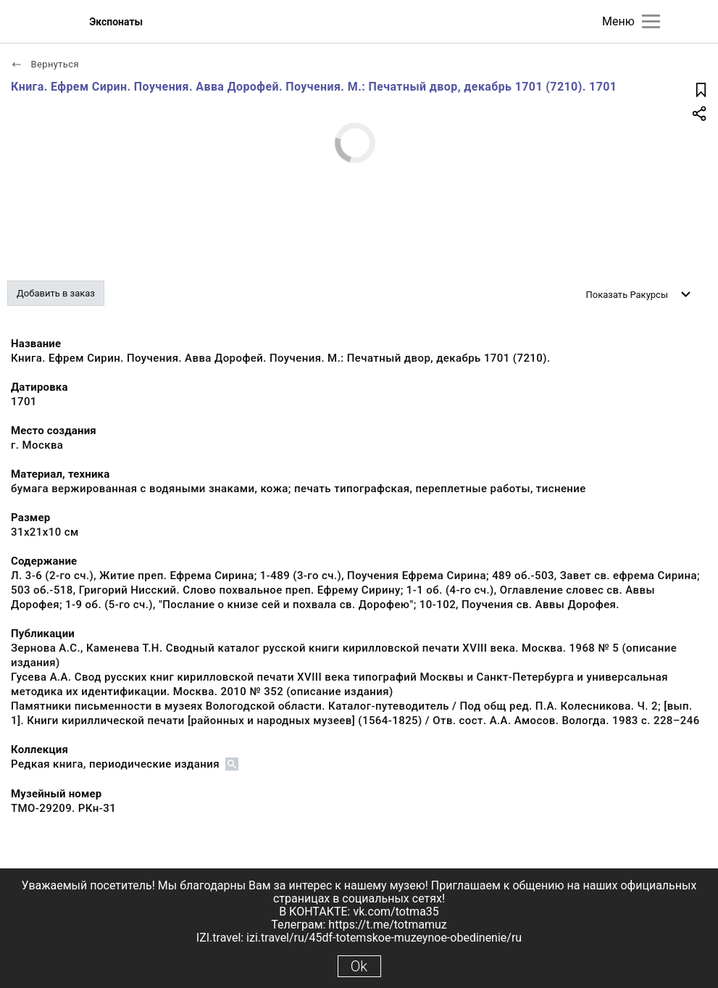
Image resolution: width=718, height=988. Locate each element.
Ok (359, 966)
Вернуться (45, 64)
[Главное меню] (651, 21)
